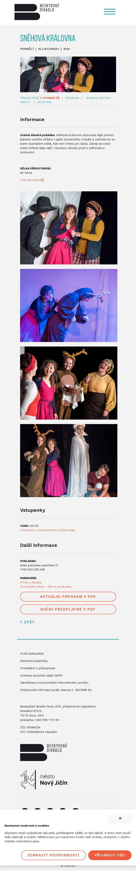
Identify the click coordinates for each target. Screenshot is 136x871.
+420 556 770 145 (47, 720)
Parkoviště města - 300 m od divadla (45, 586)
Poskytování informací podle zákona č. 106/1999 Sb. (56, 690)
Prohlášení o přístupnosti (37, 668)
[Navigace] (111, 11)
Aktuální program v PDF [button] (68, 596)
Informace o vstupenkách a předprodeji (47, 530)
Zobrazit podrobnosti (53, 855)
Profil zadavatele (32, 653)
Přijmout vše (110, 855)
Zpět (27, 622)
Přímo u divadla (31, 582)
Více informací (32, 180)
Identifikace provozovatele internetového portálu (54, 682)
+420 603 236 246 (32, 569)
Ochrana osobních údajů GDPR (41, 675)
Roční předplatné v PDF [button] (68, 609)
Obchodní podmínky (34, 661)
